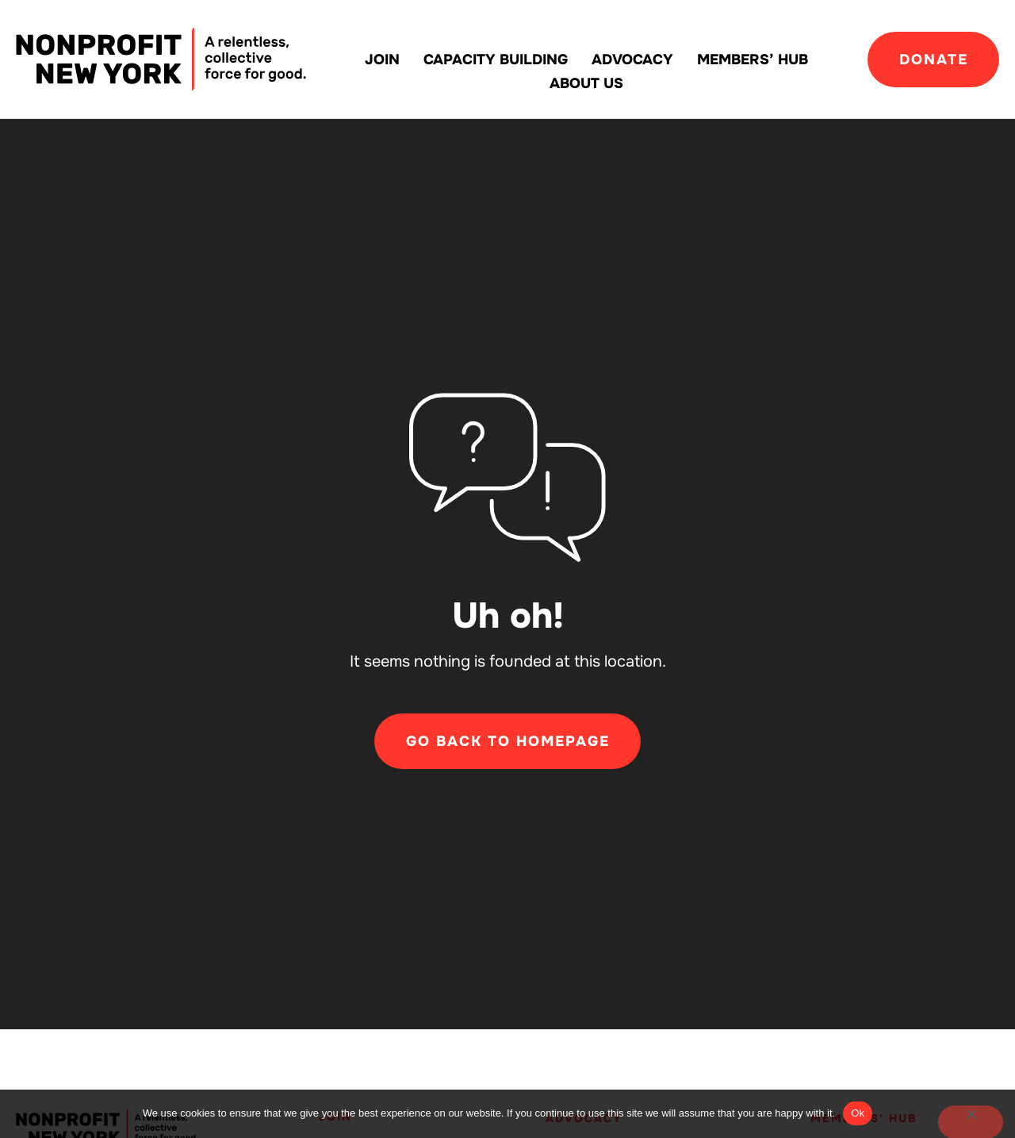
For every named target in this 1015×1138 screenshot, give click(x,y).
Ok (857, 1113)
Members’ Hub (752, 59)
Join (382, 59)
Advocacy (632, 59)
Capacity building (495, 59)
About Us (586, 83)
